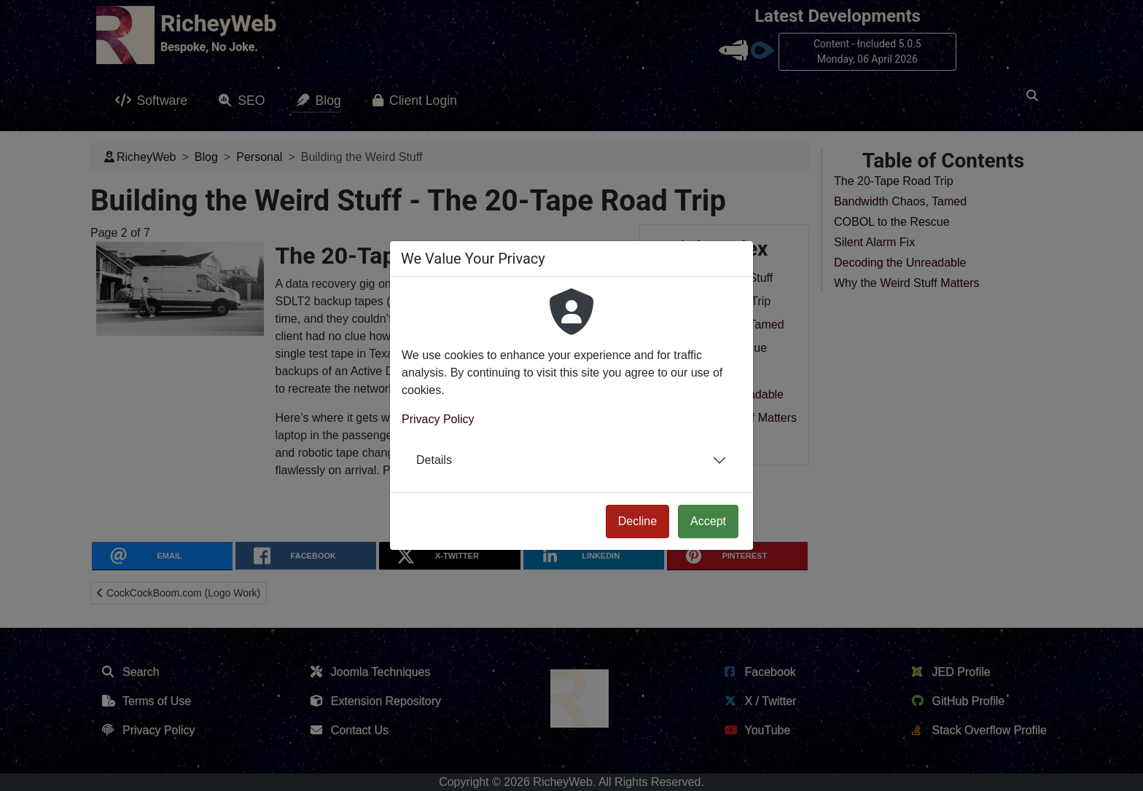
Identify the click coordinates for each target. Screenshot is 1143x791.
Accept (708, 521)
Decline (637, 521)
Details (434, 460)
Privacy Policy (438, 419)
